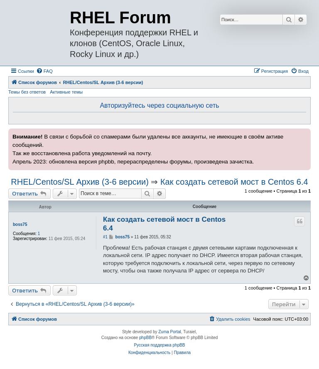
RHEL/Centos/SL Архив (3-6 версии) (79, 181)
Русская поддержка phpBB (159, 345)
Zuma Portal (169, 331)
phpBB (145, 337)
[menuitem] (44, 71)
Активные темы (66, 91)
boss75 (20, 224)
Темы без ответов (27, 91)
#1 (105, 237)
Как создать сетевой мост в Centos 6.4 (234, 181)
